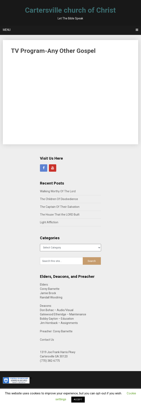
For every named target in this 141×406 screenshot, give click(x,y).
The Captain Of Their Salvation (59, 206)
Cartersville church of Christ (70, 10)
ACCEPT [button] (78, 399)
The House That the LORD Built (59, 214)
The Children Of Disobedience (59, 199)
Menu (7, 29)
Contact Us (47, 339)
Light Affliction (49, 222)
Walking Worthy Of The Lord (58, 191)
